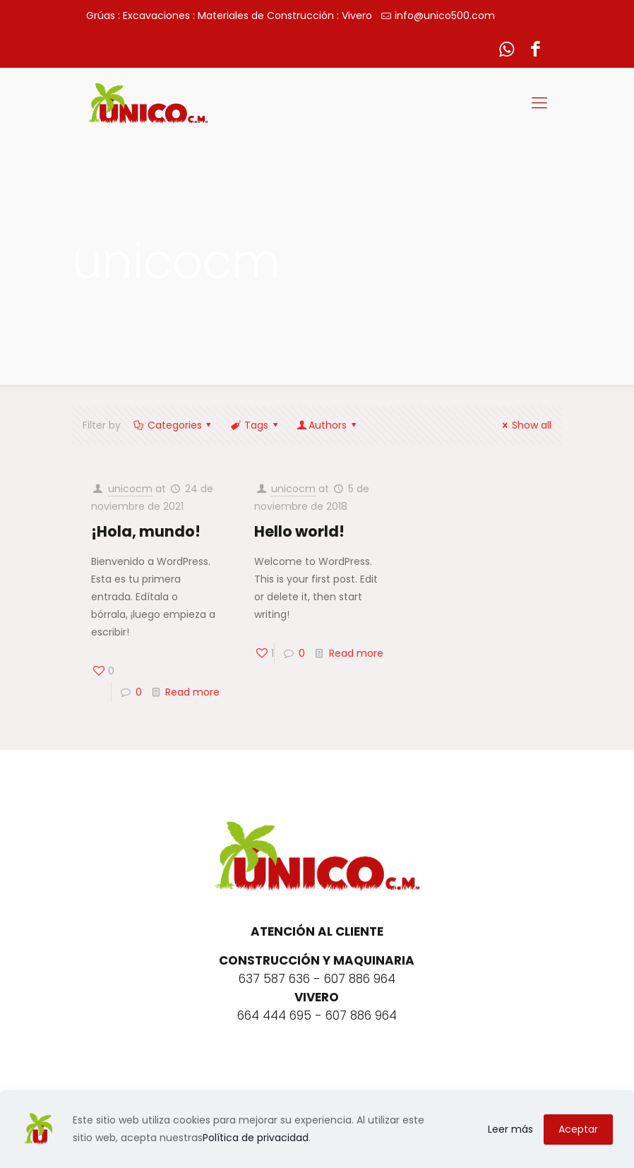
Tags (255, 425)
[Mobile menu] (539, 103)
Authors (327, 425)
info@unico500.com (445, 15)
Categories (173, 425)
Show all (524, 425)
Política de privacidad (256, 1138)
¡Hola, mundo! (146, 531)
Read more (192, 692)
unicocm (130, 489)
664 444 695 (274, 1015)
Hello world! (299, 531)
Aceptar (578, 1129)
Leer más (510, 1129)
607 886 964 (359, 978)
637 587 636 (274, 978)
